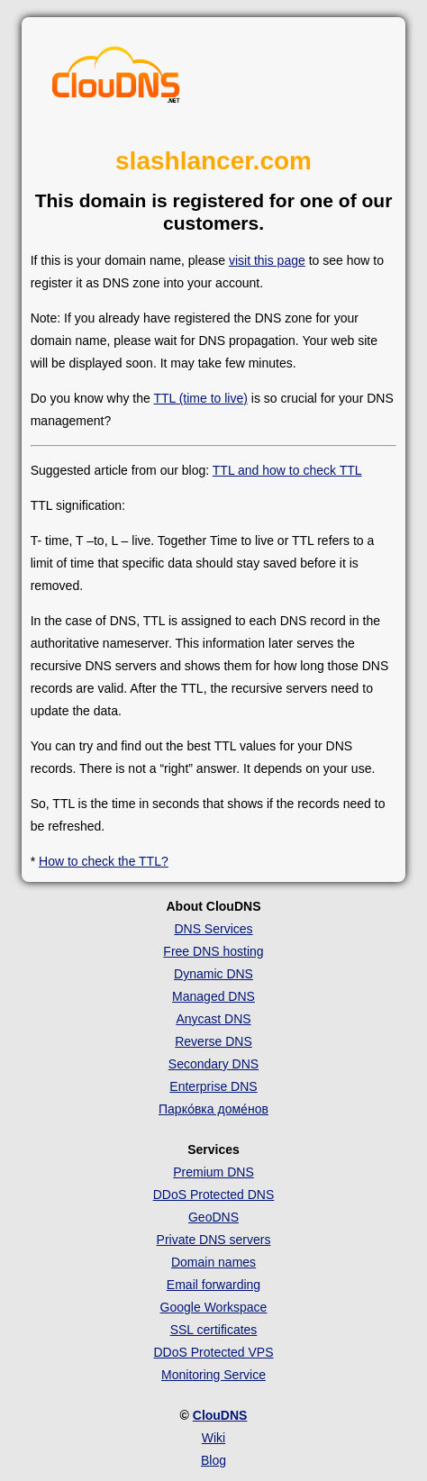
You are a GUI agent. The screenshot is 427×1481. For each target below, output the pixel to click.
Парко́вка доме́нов (213, 1109)
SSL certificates (214, 1329)
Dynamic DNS (213, 974)
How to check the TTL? (103, 861)
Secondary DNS (213, 1064)
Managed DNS (213, 996)
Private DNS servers (214, 1239)
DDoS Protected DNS (214, 1194)
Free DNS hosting (213, 951)
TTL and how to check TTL (287, 470)
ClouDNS (220, 1415)
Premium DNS (213, 1172)
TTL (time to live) (200, 398)
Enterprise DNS (213, 1086)
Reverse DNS (213, 1041)
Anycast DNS (213, 1019)
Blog (213, 1460)
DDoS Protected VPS (213, 1352)
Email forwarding (213, 1284)
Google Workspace (214, 1307)
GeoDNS (213, 1217)
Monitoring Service (213, 1374)
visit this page (267, 260)
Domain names (213, 1262)
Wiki (213, 1438)
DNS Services (213, 929)
